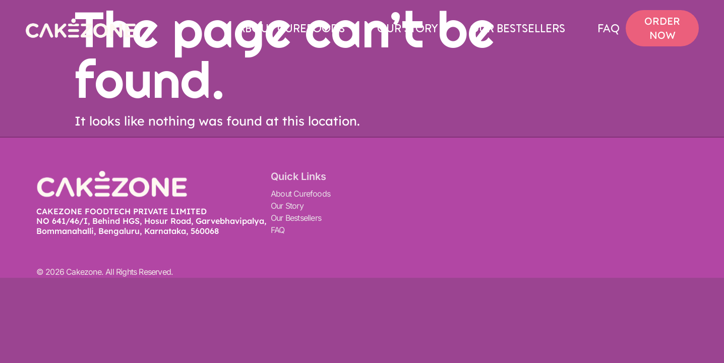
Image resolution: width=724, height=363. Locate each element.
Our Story (407, 28)
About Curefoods (291, 28)
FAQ (608, 28)
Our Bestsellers (517, 28)
